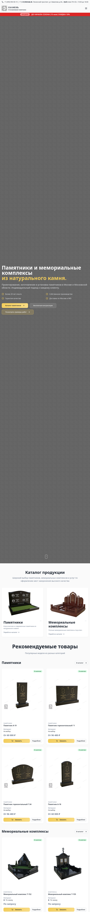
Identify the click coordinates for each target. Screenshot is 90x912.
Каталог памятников (15, 305)
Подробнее (36, 741)
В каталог (81, 663)
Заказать (17, 741)
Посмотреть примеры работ (17, 312)
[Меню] (86, 8)
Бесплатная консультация (43, 305)
